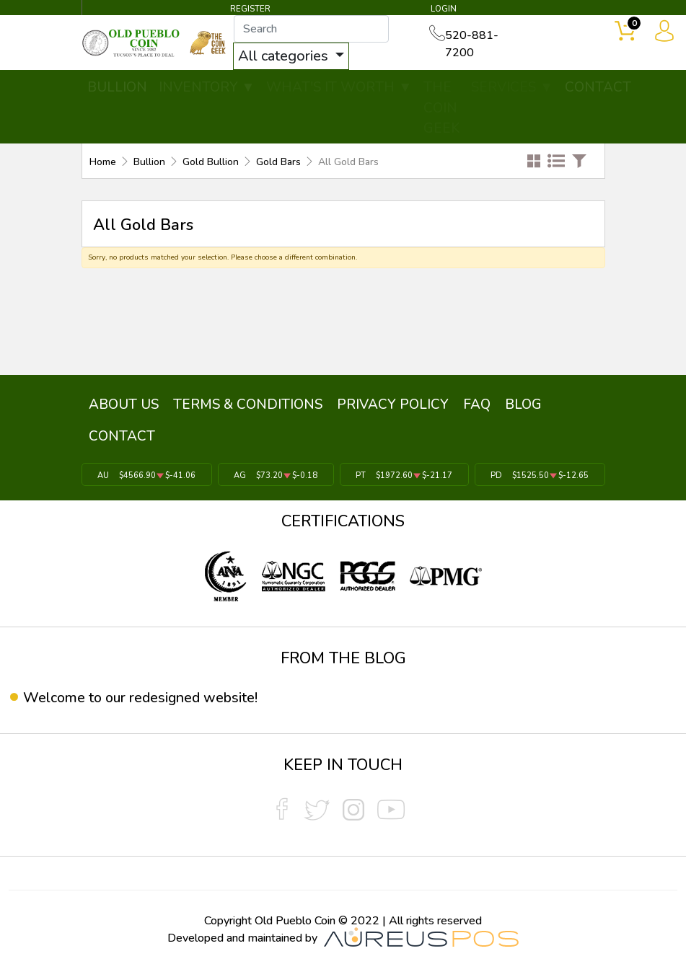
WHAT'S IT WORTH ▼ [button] (339, 88)
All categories (286, 56)
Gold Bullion (211, 162)
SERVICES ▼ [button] (512, 88)
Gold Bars (278, 162)
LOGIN (443, 9)
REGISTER (250, 9)
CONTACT (598, 88)
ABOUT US (122, 403)
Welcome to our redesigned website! (141, 697)
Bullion (149, 162)
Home (102, 162)
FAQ (466, 403)
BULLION (117, 88)
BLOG (510, 403)
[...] (312, 29)
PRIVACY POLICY (385, 403)
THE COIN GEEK (441, 108)
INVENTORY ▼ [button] (207, 88)
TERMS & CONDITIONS (243, 403)
